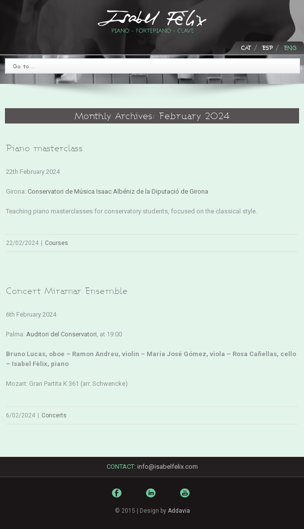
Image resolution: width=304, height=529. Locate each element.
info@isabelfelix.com (167, 466)
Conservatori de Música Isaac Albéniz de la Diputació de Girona (118, 191)
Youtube (186, 500)
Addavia (179, 510)
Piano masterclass (44, 148)
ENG (290, 47)
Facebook (118, 495)
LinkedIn (152, 497)
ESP (267, 47)
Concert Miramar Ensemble (67, 290)
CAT (246, 47)
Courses (56, 243)
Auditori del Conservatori (61, 334)
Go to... (24, 66)
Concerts (54, 415)
